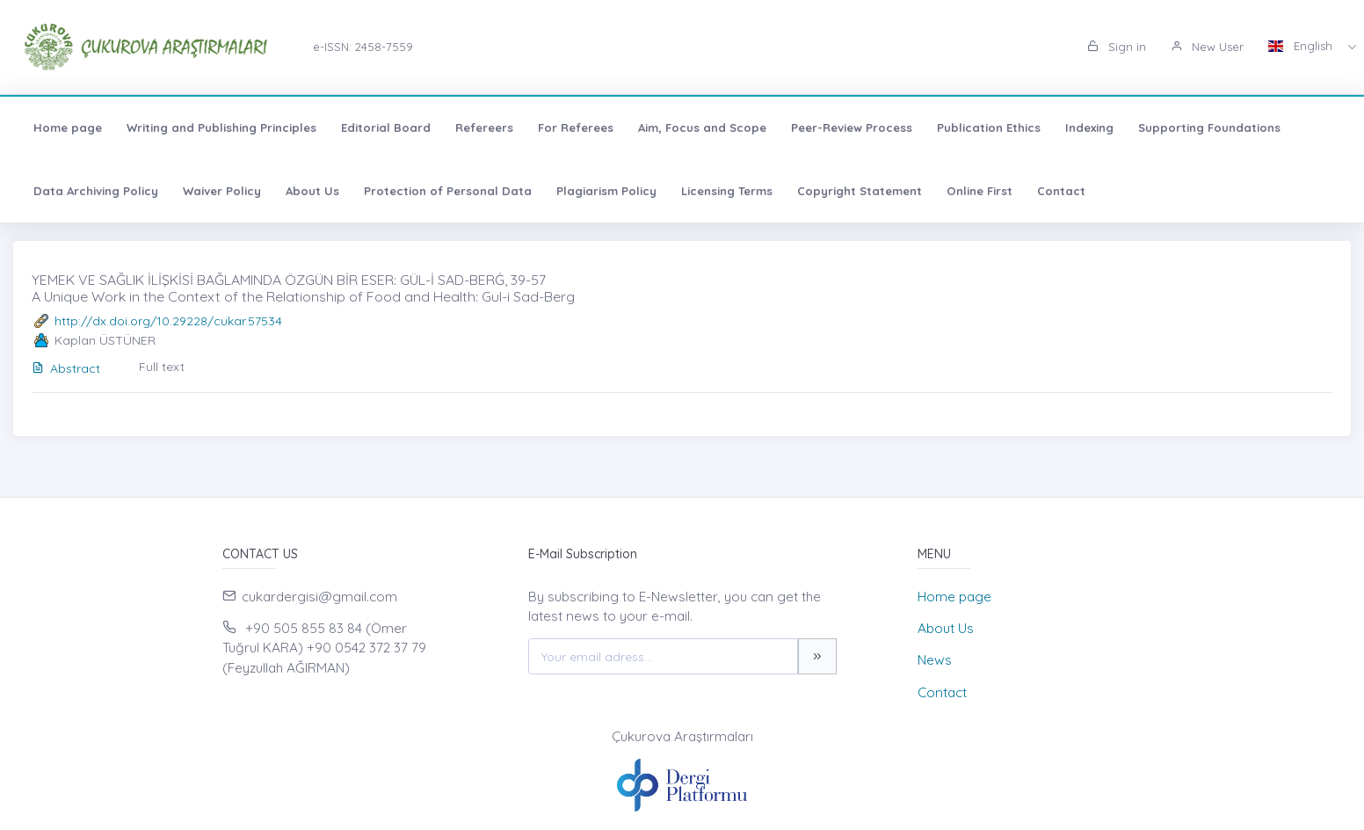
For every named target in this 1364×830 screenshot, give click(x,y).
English (1302, 46)
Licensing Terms (727, 191)
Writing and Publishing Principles (221, 127)
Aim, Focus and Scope (702, 127)
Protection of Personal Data (448, 191)
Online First (979, 191)
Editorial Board (386, 127)
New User (1207, 47)
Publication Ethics (989, 127)
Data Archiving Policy (95, 191)
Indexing (1089, 127)
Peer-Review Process (851, 127)
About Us (312, 191)
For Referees (575, 127)
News (935, 660)
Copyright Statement (859, 191)
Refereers (484, 127)
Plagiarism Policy (606, 191)
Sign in (1116, 47)
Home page (67, 127)
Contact (1061, 191)
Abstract (66, 368)
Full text (162, 367)
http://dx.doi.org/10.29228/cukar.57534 (168, 321)
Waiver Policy (222, 191)
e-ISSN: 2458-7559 (363, 47)
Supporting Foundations (1209, 127)
